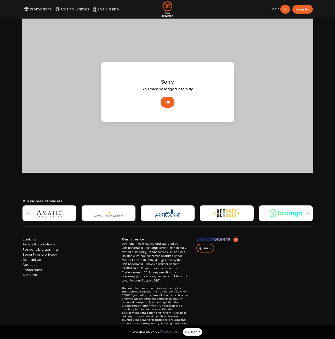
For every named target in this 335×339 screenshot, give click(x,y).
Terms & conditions (38, 244)
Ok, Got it (192, 332)
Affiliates (29, 274)
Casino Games (72, 9)
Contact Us (31, 259)
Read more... (171, 331)
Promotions (38, 9)
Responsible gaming (40, 249)
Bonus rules (32, 269)
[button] (27, 213)
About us (29, 264)
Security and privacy (39, 254)
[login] (280, 9)
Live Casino (106, 9)
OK (167, 102)
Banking (29, 239)
